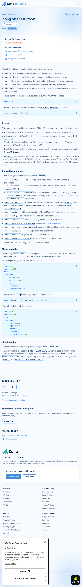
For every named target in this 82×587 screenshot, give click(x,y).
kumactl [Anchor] (6, 123)
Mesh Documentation (13, 43)
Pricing (5, 508)
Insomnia (45, 502)
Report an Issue (8, 395)
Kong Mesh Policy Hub (16, 59)
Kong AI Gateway (48, 495)
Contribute (8, 421)
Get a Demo (29, 477)
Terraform (46, 527)
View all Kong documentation (13, 400)
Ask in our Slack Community (14, 435)
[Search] (65, 4)
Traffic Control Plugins (11, 530)
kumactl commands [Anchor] (12, 171)
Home (4, 14)
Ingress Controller (49, 508)
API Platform (7, 492)
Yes (5, 387)
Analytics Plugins (9, 520)
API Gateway (7, 495)
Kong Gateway (48, 492)
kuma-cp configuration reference (21, 51)
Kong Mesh (12, 14)
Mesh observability (15, 55)
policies (51, 132)
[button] (76, 101)
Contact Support (10, 439)
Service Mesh (8, 502)
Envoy (17, 81)
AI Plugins (6, 517)
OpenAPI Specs (48, 505)
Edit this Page (22, 395)
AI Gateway (7, 498)
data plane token (54, 223)
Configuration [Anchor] (9, 342)
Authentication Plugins (11, 523)
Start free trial (13, 477)
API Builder (7, 505)
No (13, 387)
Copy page (8, 24)
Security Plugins (9, 527)
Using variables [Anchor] (10, 249)
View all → (7, 533)
